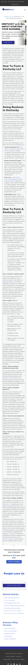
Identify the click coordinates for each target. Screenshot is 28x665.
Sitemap (22, 659)
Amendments (8, 636)
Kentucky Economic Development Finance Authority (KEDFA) (13, 179)
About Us (19, 653)
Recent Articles (20, 1)
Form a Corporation (9, 628)
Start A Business (14, 561)
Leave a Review (10, 656)
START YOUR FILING (14, 585)
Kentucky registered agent (10, 539)
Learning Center (12, 1)
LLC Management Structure (12, 603)
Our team (11, 533)
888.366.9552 (15, 4)
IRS (9, 88)
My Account (4, 1)
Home (7, 653)
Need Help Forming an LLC (12, 597)
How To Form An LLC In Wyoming (14, 613)
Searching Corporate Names (12, 608)
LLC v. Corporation (9, 600)
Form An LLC (8, 42)
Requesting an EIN (8, 378)
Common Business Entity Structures (14, 605)
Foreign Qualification (10, 639)
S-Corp (8, 102)
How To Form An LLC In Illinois (13, 610)
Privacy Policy (7, 659)
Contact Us (19, 656)
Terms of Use (15, 659)
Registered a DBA (9, 633)
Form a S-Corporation (10, 631)
